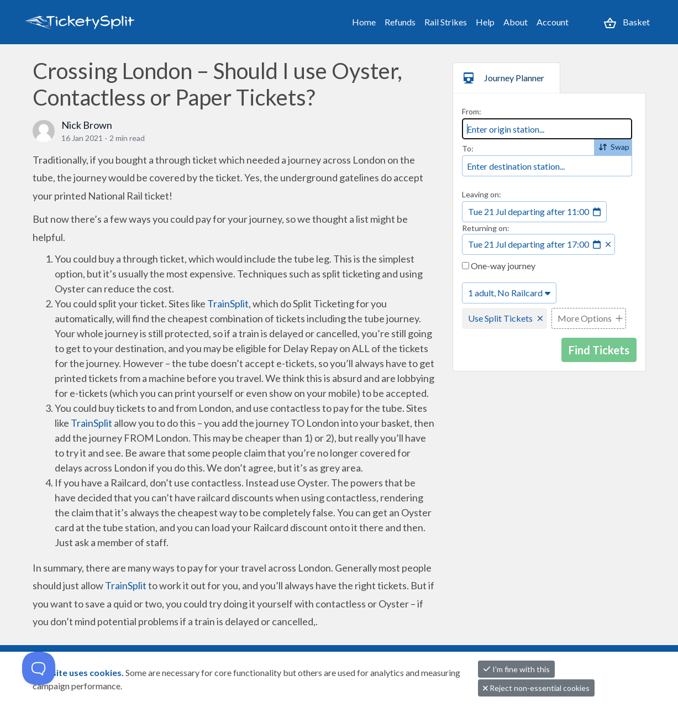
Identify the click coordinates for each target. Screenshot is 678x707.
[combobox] (547, 128)
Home (364, 22)
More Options (585, 318)
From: (471, 111)
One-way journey (498, 265)
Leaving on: (481, 194)
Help (485, 22)
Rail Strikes (445, 22)
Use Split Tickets (500, 318)
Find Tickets (599, 350)
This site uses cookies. (79, 672)
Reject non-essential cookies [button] (536, 688)
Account (553, 22)
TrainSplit (228, 303)
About (515, 22)
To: (468, 148)
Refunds (400, 22)
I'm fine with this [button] (516, 669)
